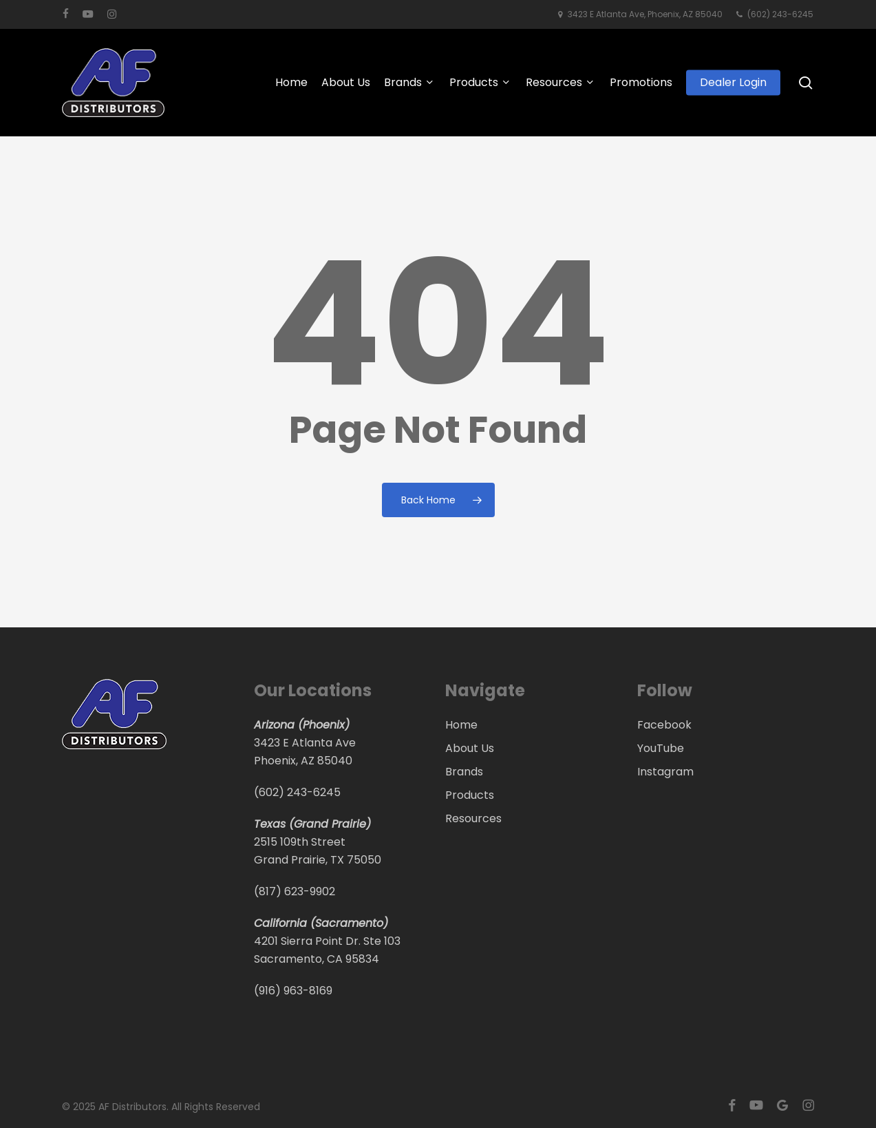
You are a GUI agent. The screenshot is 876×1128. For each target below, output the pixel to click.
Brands (464, 772)
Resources (473, 818)
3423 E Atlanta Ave (305, 743)
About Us (469, 748)
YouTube (660, 748)
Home (461, 725)
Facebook (664, 725)
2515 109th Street (299, 842)
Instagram (665, 772)
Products (469, 795)
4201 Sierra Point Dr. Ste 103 (327, 941)
